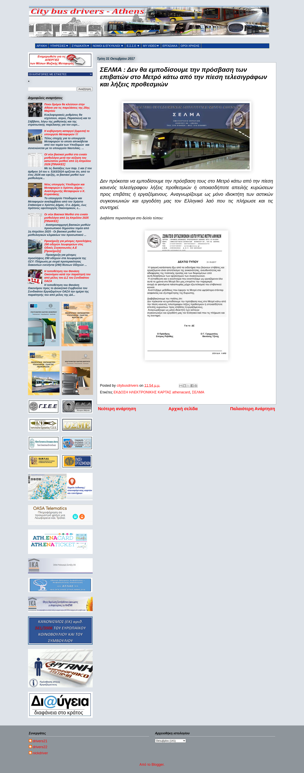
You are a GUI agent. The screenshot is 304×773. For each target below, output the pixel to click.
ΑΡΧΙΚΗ (42, 45)
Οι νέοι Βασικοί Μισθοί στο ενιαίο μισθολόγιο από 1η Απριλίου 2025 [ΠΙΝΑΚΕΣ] (66, 218)
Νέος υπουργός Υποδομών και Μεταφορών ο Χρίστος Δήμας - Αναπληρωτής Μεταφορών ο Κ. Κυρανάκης (64, 189)
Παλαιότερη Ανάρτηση (252, 408)
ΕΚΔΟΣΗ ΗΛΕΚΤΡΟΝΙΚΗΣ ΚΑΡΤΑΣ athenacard (152, 392)
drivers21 (40, 741)
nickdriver (40, 753)
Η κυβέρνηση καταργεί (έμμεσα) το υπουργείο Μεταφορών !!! (67, 132)
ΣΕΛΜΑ (198, 392)
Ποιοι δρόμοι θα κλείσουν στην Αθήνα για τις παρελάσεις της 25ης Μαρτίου (67, 108)
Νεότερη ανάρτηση (117, 408)
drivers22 (40, 747)
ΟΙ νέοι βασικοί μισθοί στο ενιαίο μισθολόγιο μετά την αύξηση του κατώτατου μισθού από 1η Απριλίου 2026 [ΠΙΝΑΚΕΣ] (67, 159)
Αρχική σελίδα (183, 408)
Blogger (158, 764)
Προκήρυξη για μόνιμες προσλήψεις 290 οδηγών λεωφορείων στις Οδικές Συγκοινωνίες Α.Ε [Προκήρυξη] (68, 245)
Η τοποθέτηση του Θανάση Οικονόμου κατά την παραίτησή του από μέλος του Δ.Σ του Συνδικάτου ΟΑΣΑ (67, 276)
